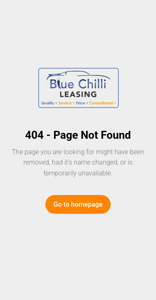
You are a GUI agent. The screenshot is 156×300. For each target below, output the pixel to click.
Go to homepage (78, 204)
